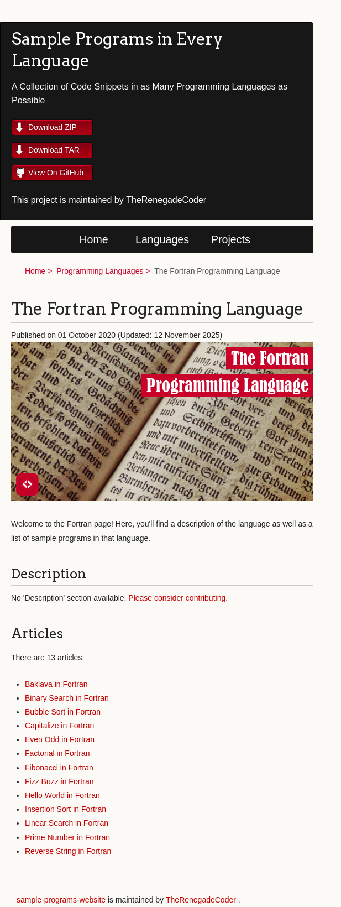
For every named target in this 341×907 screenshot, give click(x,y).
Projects (230, 239)
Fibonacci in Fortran (59, 767)
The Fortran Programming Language (217, 271)
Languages (162, 239)
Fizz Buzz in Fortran (59, 781)
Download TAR (54, 149)
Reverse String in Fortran (68, 851)
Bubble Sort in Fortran (63, 711)
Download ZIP (52, 127)
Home (93, 239)
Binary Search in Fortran (67, 698)
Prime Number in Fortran (67, 837)
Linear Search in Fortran (66, 823)
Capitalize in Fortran (59, 725)
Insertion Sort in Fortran (65, 809)
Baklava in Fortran (56, 684)
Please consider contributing (176, 597)
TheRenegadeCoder (166, 200)
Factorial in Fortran (57, 753)
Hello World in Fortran (62, 795)
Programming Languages (99, 271)
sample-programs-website (61, 899)
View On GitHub (55, 172)
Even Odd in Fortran (60, 739)
